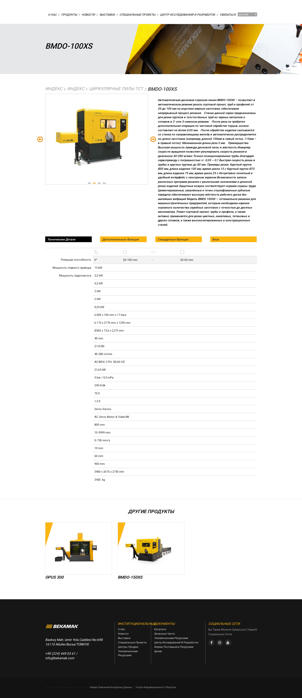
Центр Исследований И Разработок (176, 642)
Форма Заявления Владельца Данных (111, 687)
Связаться (228, 14)
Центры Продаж (128, 646)
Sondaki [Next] (153, 139)
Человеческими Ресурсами (128, 653)
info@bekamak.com (59, 658)
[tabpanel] (96, 132)
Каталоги (160, 629)
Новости (123, 633)
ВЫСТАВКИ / (109, 14)
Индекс (53, 88)
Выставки (124, 638)
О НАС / (53, 14)
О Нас (121, 629)
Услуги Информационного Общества (155, 687)
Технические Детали (61, 239)
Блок (215, 239)
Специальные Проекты (132, 642)
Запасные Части (164, 633)
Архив (158, 651)
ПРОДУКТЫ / (70, 14)
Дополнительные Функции (120, 239)
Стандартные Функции (172, 239)
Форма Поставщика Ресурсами (173, 646)
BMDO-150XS (130, 577)
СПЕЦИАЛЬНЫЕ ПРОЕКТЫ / (138, 14)
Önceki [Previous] (40, 139)
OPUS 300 (54, 577)
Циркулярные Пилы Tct (116, 88)
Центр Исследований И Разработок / (189, 14)
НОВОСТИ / (90, 14)
